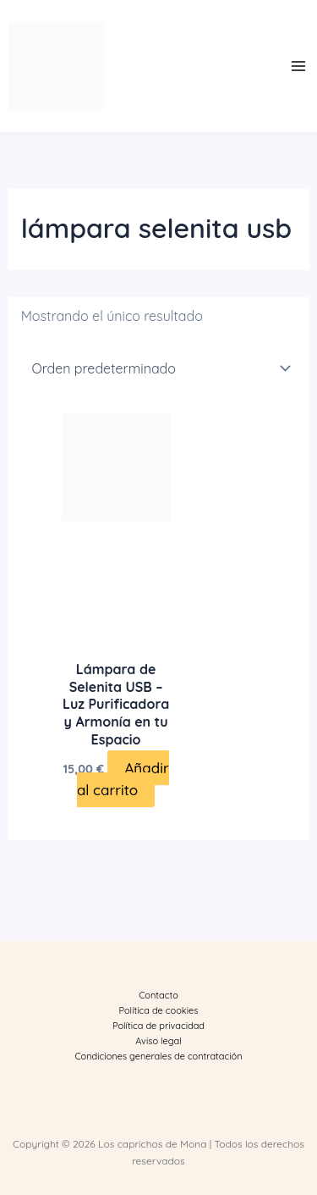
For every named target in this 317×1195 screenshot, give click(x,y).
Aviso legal (158, 1041)
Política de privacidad (158, 1026)
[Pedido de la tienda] (159, 368)
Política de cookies (159, 1010)
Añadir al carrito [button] (123, 779)
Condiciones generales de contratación (158, 1056)
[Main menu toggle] (298, 66)
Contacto (158, 995)
